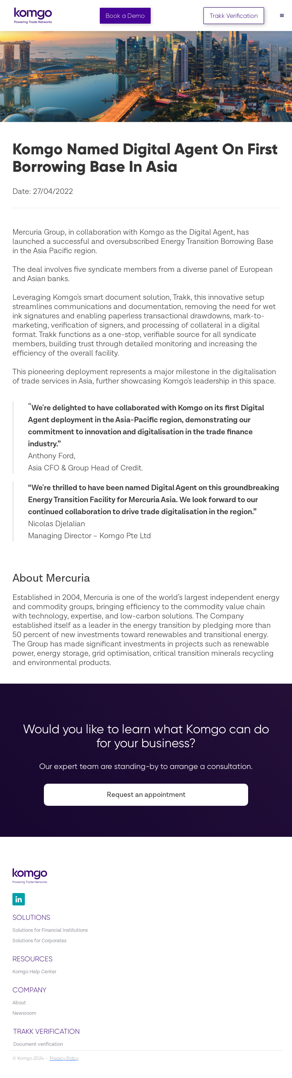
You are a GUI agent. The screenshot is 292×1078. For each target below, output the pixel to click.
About (19, 1003)
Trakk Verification (234, 15)
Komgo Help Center (34, 972)
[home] (31, 16)
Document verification (38, 1044)
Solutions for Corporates (39, 941)
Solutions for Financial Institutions (50, 930)
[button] (282, 15)
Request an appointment (146, 794)
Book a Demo (125, 15)
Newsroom (24, 1013)
